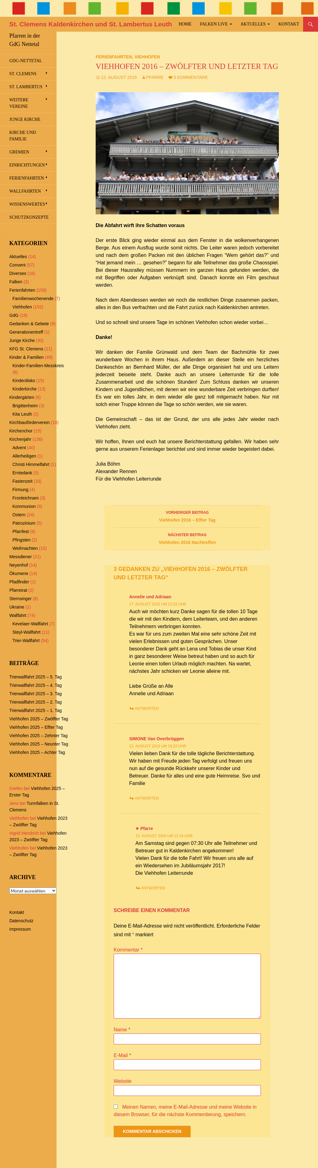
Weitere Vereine (18, 103)
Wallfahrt (17, 615)
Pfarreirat (18, 590)
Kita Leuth (22, 414)
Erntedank (22, 472)
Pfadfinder (19, 581)
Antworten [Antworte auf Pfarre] (153, 888)
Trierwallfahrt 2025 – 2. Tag (35, 702)
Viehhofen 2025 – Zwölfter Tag (38, 718)
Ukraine (16, 607)
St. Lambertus (25, 86)
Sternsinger (20, 598)
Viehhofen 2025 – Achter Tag (37, 752)
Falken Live (214, 24)
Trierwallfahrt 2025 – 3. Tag (35, 693)
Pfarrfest (20, 531)
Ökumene (18, 573)
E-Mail (122, 1055)
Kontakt (288, 24)
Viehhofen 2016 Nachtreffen (187, 538)
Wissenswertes (27, 204)
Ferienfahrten (114, 56)
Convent (17, 264)
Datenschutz (21, 920)
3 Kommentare (191, 77)
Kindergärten (21, 397)
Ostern (18, 514)
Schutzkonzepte (29, 217)
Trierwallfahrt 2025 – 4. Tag (35, 685)
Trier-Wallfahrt (26, 640)
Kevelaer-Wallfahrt (30, 623)
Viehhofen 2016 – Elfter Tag (187, 515)
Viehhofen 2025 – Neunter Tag (38, 743)
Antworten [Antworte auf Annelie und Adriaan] (147, 708)
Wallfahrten (25, 191)
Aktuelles (253, 24)
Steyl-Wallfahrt (26, 632)
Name (122, 1029)
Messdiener (20, 556)
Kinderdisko (23, 380)
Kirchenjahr (20, 439)
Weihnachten (25, 548)
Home (185, 24)
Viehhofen (147, 56)
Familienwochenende (32, 298)
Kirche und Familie (22, 135)
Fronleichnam (25, 497)
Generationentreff (26, 332)
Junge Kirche (24, 119)
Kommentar (128, 949)
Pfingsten (21, 539)
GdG (14, 315)
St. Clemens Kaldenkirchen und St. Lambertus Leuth (90, 24)
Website (123, 1081)
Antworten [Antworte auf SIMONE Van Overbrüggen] (147, 798)
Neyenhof (18, 565)
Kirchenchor (21, 430)
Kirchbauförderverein (29, 422)
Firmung (20, 489)
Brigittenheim (25, 405)
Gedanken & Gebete (29, 323)
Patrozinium (23, 523)
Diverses (17, 273)
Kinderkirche (24, 388)
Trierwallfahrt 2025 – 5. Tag (35, 676)
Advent (19, 447)
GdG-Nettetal (25, 60)
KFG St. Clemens (26, 348)
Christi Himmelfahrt (30, 464)
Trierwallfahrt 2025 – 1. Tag (35, 710)
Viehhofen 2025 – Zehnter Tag (38, 735)
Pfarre (155, 77)
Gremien (19, 152)
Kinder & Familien (26, 357)
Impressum (20, 929)
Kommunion (24, 506)
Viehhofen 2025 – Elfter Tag (36, 727)
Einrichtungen (27, 165)
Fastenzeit (22, 481)
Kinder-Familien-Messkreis (38, 365)
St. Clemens (23, 73)
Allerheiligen (24, 456)
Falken (15, 281)
